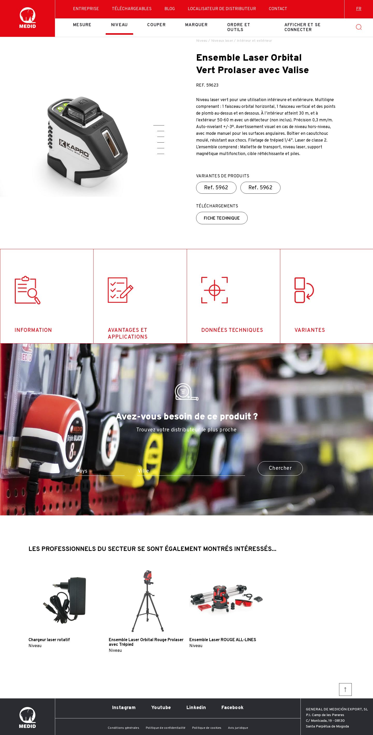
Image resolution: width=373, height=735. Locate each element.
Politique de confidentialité (165, 728)
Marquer (196, 25)
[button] (160, 142)
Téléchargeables (132, 9)
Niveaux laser (222, 41)
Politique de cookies (206, 728)
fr (358, 9)
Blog (169, 9)
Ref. (216, 188)
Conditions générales (123, 728)
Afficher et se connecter (302, 27)
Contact (278, 9)
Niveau (119, 25)
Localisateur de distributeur (222, 9)
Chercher (280, 468)
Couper (156, 25)
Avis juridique (238, 728)
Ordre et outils (238, 27)
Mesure (82, 25)
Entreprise (86, 9)
